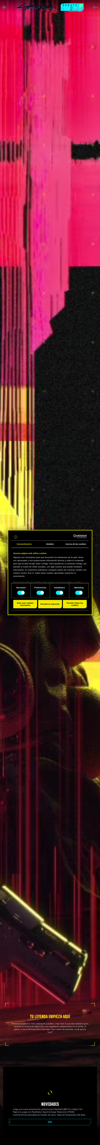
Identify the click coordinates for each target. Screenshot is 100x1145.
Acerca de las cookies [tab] (75, 544)
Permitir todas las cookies (75, 604)
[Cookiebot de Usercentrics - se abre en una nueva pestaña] (75, 536)
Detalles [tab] (50, 544)
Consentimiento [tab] (24, 544)
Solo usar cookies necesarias (25, 604)
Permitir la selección (50, 604)
